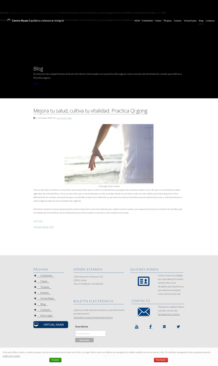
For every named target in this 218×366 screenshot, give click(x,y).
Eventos (178, 20)
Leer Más (38, 220)
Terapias (168, 20)
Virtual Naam (190, 20)
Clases (158, 20)
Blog (201, 20)
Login (35, 83)
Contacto (210, 20)
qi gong (45, 226)
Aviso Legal (46, 315)
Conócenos (147, 20)
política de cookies (11, 355)
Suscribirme (81, 326)
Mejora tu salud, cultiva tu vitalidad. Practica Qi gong (90, 110)
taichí (51, 226)
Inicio (137, 20)
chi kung (37, 226)
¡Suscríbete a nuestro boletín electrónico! (93, 317)
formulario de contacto (169, 314)
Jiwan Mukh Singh (64, 118)
